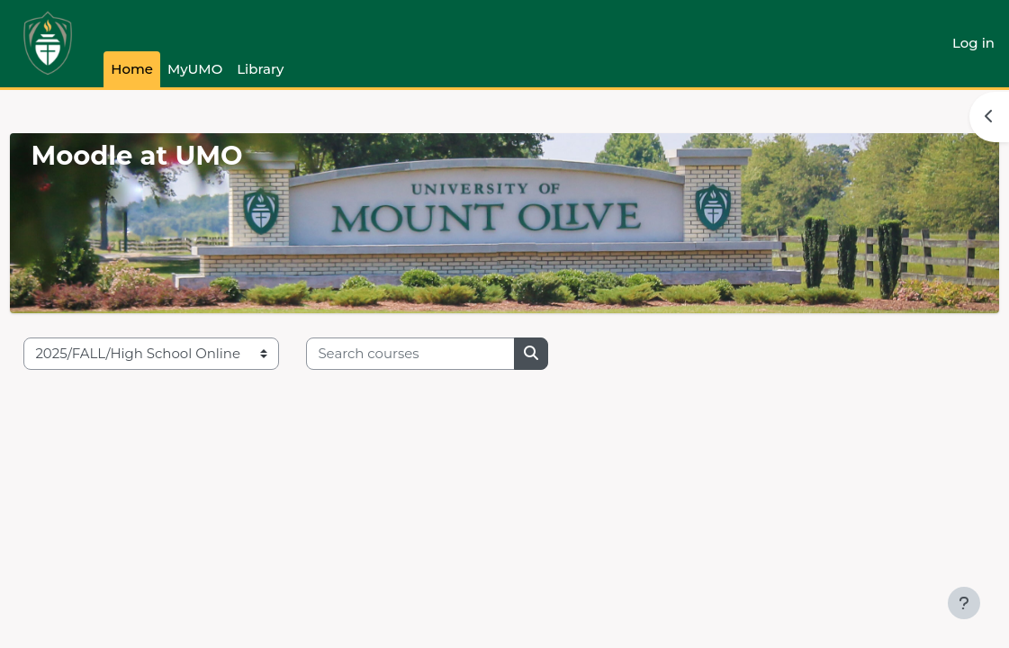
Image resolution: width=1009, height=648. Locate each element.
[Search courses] (451, 354)
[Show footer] (964, 603)
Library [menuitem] (260, 69)
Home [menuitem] (132, 69)
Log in (973, 43)
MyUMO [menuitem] (194, 69)
